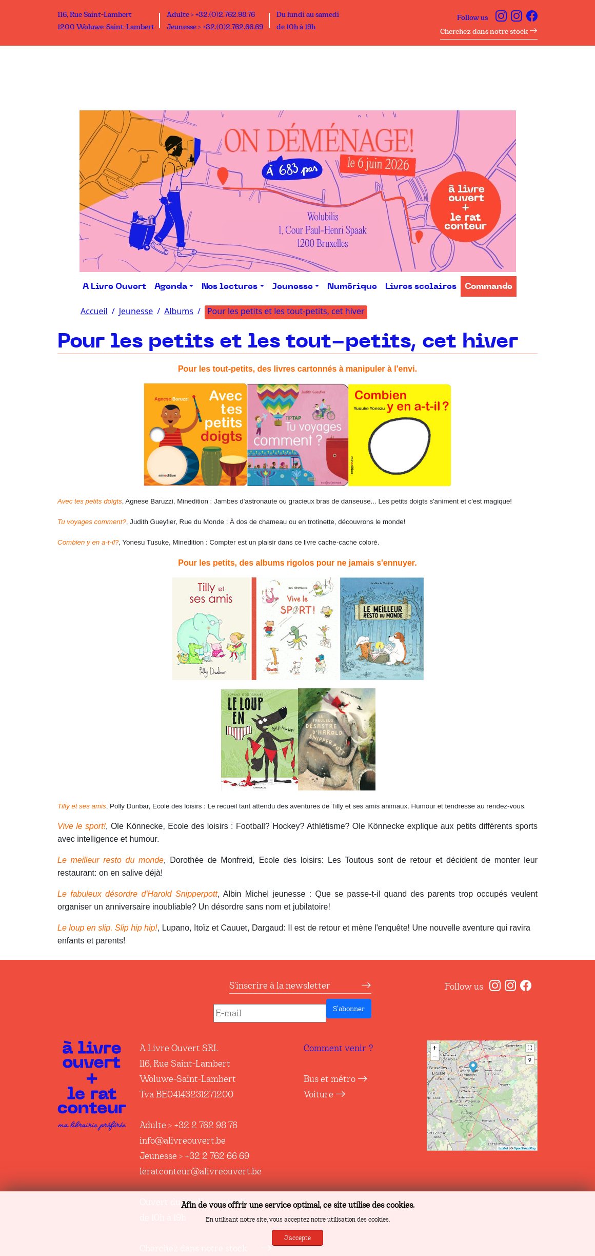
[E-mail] (269, 1013)
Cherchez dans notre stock (489, 31)
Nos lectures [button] (229, 286)
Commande (488, 286)
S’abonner (349, 1008)
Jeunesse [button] (292, 286)
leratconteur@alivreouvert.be (201, 1171)
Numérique (352, 286)
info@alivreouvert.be (183, 1140)
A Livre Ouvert (114, 286)
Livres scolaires (421, 286)
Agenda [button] (170, 286)
